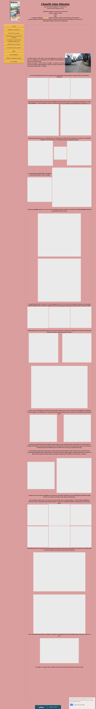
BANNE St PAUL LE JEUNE (14, 44)
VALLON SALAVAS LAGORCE (14, 47)
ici (74, 497)
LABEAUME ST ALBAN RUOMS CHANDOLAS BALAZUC (13, 40)
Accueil (14, 26)
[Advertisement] (14, 99)
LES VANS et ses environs (13, 33)
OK (71, 704)
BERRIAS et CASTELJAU (14, 29)
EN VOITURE (14, 61)
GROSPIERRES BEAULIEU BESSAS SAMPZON (14, 36)
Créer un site (53, 707)
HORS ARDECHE (14, 54)
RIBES (13, 51)
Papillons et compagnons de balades (13, 58)
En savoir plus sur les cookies (79, 704)
